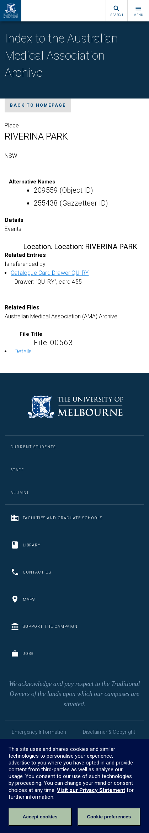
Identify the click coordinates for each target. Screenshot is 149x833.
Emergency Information (39, 732)
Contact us (31, 572)
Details (23, 351)
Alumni (20, 493)
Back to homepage (38, 105)
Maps (23, 599)
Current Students (33, 447)
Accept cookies (40, 816)
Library (26, 545)
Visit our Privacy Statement (91, 790)
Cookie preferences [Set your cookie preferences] (109, 816)
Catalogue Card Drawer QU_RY (50, 272)
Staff (17, 470)
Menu (138, 11)
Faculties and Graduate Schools (56, 518)
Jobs (22, 653)
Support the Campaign (44, 626)
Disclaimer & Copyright (109, 732)
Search (116, 11)
